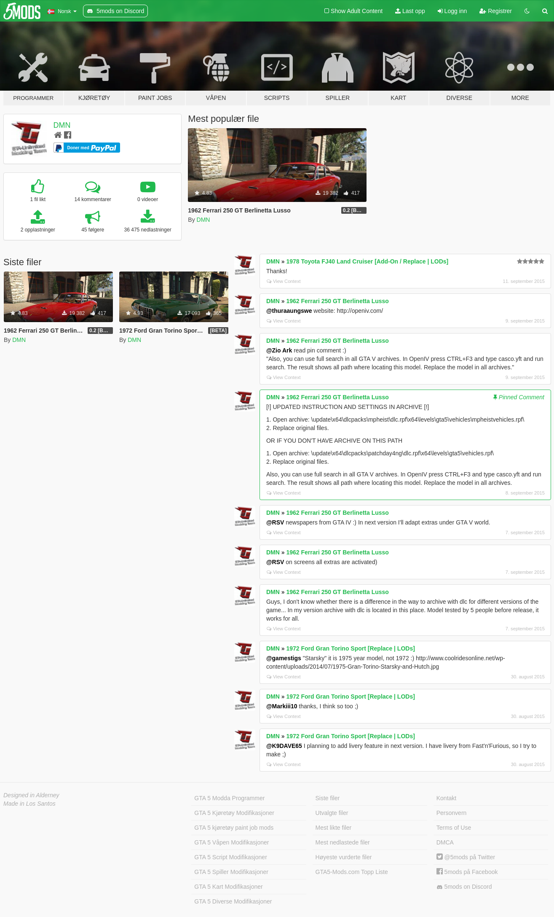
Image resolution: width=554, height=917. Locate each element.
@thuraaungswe (289, 310)
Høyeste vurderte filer (344, 857)
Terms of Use (453, 827)
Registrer (495, 11)
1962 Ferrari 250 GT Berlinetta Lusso (337, 301)
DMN (62, 125)
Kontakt (446, 798)
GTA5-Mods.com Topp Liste (352, 872)
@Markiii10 (281, 706)
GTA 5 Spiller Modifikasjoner (231, 872)
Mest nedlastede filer (343, 842)
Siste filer (328, 798)
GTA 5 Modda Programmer (229, 798)
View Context (284, 281)
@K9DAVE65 (284, 745)
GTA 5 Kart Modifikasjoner (228, 886)
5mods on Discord (464, 886)
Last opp (410, 11)
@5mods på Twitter (465, 857)
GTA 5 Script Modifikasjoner (230, 857)
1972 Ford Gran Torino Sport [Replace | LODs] (350, 648)
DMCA (445, 842)
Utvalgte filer (332, 812)
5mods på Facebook (467, 872)
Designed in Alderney (31, 795)
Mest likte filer (334, 827)
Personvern (451, 812)
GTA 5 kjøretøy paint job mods (233, 827)
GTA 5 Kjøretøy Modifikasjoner (234, 812)
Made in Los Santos (29, 803)
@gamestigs (283, 658)
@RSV (275, 522)
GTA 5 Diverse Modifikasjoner (233, 901)
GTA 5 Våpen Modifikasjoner (231, 842)
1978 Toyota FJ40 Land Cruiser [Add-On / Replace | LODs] (367, 261)
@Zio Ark (279, 350)
